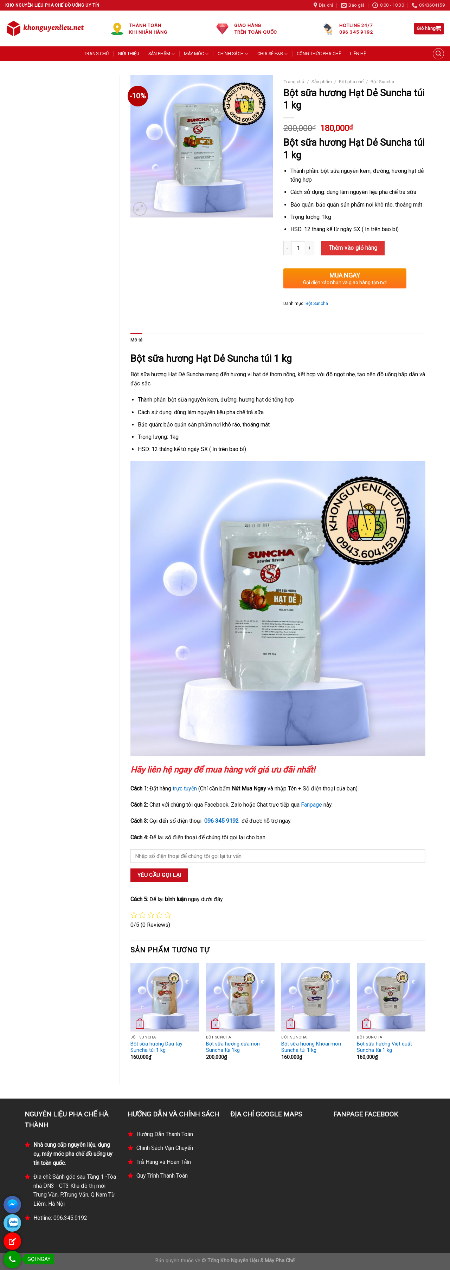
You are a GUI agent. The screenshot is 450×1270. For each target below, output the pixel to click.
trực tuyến (185, 788)
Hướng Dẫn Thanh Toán (164, 1134)
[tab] (136, 340)
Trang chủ (293, 81)
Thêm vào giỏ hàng (353, 248)
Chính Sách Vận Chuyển (164, 1148)
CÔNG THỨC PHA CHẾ (319, 53)
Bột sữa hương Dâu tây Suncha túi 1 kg (156, 1047)
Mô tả (136, 340)
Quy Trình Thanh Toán (162, 1175)
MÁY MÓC (196, 54)
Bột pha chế (351, 81)
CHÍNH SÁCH (233, 54)
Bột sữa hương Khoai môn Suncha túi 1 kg (311, 1047)
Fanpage (311, 804)
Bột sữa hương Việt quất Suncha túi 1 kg (384, 1047)
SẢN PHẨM (161, 54)
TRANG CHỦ (96, 53)
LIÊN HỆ (358, 53)
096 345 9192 (221, 821)
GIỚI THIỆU (128, 53)
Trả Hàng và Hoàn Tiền (163, 1162)
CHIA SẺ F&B (272, 54)
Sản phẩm (321, 81)
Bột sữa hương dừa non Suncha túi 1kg (233, 1047)
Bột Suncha (382, 81)
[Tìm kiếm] (438, 53)
